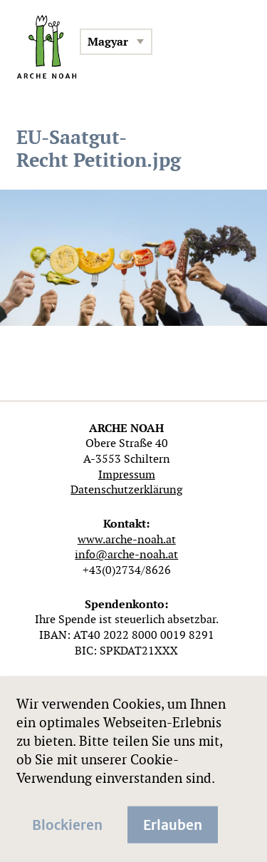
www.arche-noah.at (127, 539)
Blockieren (67, 823)
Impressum (126, 474)
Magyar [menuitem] (108, 41)
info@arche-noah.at (126, 554)
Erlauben (172, 823)
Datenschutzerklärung (126, 489)
